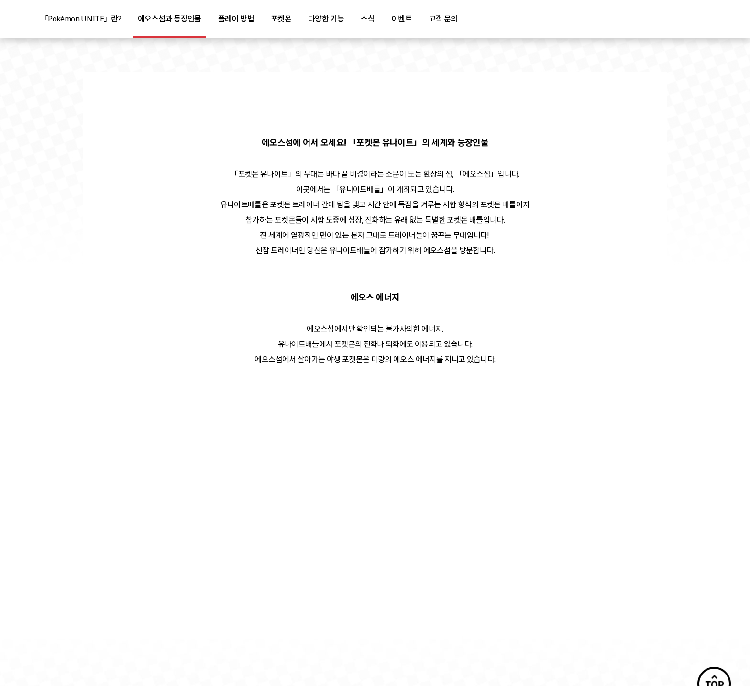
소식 (368, 18)
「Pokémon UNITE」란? (81, 18)
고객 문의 (443, 18)
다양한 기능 (326, 18)
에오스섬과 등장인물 (169, 18)
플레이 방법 (236, 18)
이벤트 (401, 18)
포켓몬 (281, 18)
